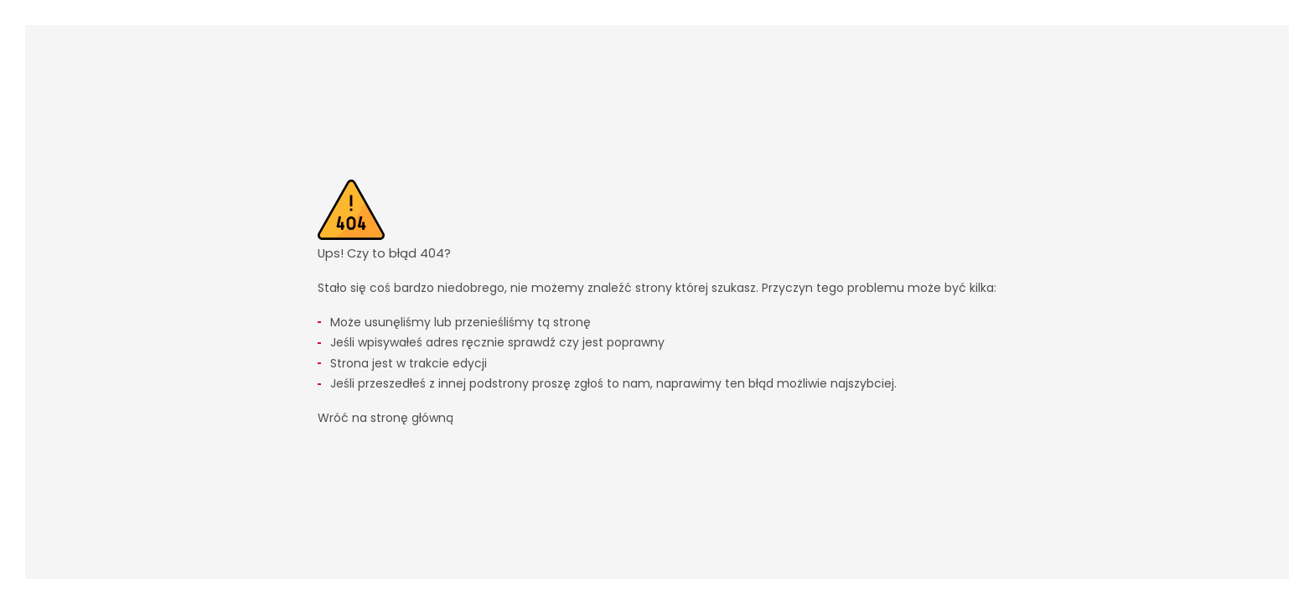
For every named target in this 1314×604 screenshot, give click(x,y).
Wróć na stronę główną (385, 417)
